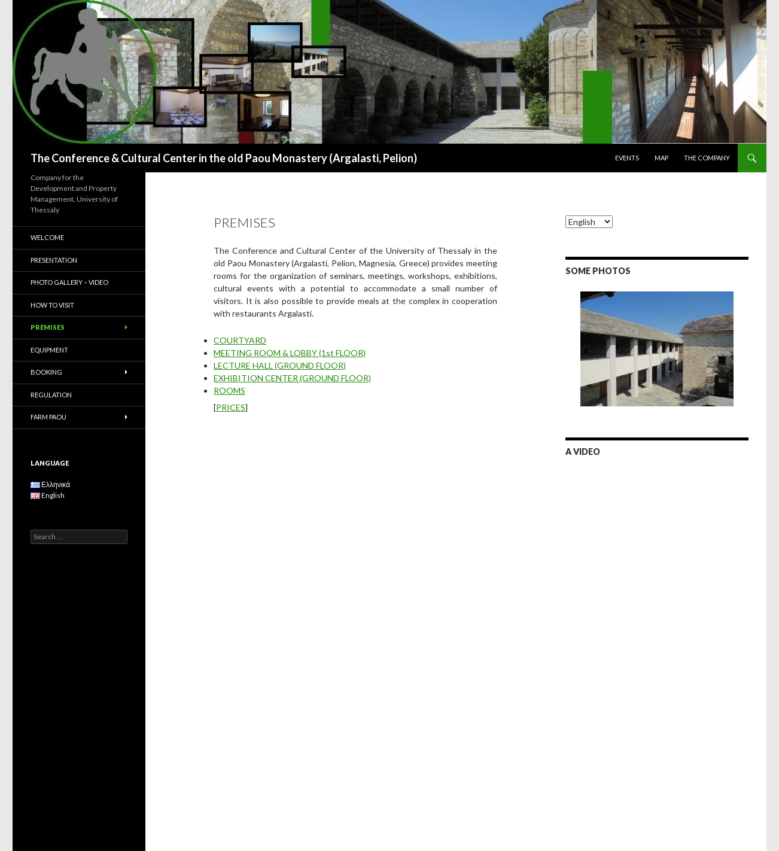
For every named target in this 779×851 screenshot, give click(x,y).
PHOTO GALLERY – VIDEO (69, 282)
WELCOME (47, 237)
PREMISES (48, 327)
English (48, 495)
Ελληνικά (50, 484)
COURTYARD (240, 340)
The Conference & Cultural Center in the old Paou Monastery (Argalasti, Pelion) (224, 158)
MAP (661, 158)
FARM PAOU (48, 417)
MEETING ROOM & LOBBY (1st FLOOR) (290, 353)
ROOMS (229, 390)
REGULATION (51, 395)
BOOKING (46, 372)
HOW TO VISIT (52, 305)
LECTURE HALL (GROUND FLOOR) (280, 365)
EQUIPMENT (49, 350)
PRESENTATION (54, 260)
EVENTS (627, 158)
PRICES (230, 407)
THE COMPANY (707, 158)
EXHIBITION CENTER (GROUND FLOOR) (292, 378)
